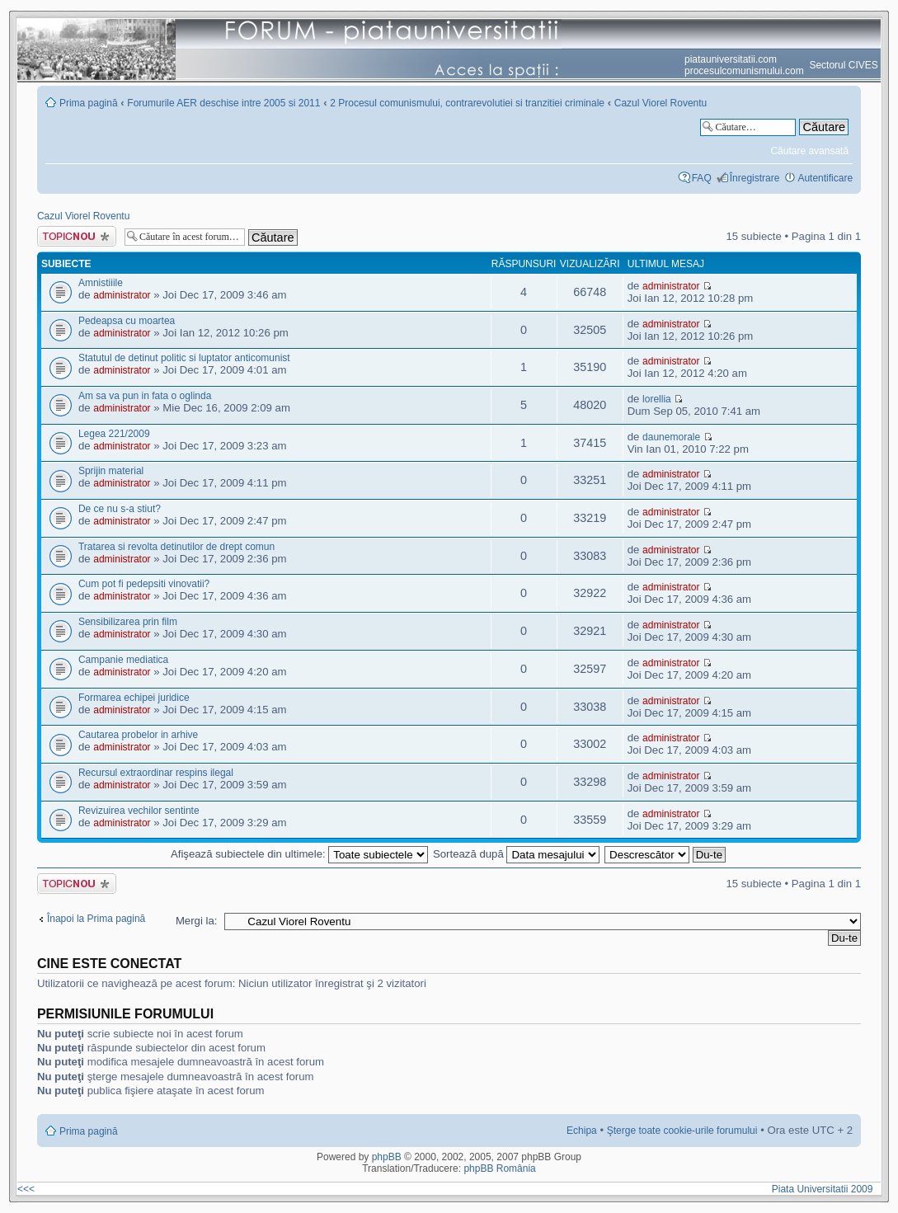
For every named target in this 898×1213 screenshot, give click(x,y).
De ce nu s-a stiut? (119, 509)
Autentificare (825, 178)
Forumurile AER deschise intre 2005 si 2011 (223, 103)
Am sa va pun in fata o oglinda (144, 396)
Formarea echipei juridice (134, 697)
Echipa (582, 1130)
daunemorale (671, 437)
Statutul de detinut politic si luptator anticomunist (184, 358)
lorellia (656, 399)
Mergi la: (197, 920)
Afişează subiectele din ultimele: (299, 854)
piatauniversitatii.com (730, 59)
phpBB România (499, 1168)
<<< (26, 1189)
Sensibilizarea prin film (127, 622)
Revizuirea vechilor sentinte (139, 810)
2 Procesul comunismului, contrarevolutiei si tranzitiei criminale (467, 103)
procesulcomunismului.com (744, 71)
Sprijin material (110, 471)
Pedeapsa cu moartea (126, 321)
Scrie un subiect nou (76, 236)
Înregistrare (755, 178)
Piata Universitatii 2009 (825, 1189)
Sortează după (516, 854)
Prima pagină (88, 103)
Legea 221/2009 (114, 434)
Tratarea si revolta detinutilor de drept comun (176, 546)
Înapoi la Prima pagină (96, 918)
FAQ (702, 178)
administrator (121, 295)
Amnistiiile (100, 283)
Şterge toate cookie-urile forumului (682, 1130)
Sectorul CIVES (843, 65)
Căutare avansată (809, 151)
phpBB (387, 1157)
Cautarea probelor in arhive (138, 734)
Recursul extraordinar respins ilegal (155, 772)
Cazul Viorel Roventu (661, 103)
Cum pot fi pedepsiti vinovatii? (143, 584)
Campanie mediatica (123, 659)
